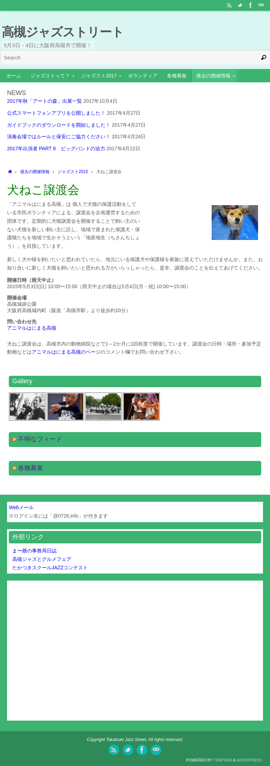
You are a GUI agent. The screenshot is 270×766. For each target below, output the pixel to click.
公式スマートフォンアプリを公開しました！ (56, 113)
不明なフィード (40, 439)
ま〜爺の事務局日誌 (34, 550)
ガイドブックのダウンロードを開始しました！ (58, 125)
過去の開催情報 (35, 171)
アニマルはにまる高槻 (31, 328)
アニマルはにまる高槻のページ (66, 352)
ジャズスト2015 (73, 171)
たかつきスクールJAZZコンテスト (50, 567)
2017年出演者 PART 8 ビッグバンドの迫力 (56, 148)
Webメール (21, 507)
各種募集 (30, 467)
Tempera (222, 760)
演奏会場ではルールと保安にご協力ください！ (58, 136)
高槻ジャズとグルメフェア (41, 559)
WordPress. (250, 760)
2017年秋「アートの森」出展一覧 (44, 101)
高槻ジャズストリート (63, 32)
